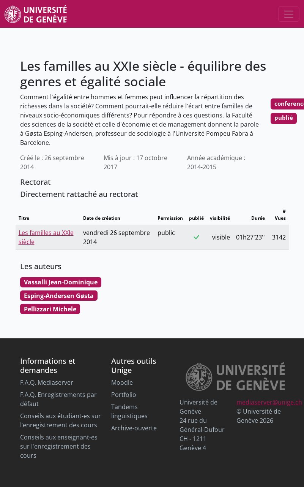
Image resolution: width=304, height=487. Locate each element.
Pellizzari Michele (50, 309)
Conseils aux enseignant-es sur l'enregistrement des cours (59, 446)
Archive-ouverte (134, 428)
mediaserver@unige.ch (269, 402)
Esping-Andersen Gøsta (59, 296)
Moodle (122, 382)
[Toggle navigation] (288, 14)
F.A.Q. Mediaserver (46, 382)
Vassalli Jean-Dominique (61, 282)
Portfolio (123, 394)
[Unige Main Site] (36, 14)
